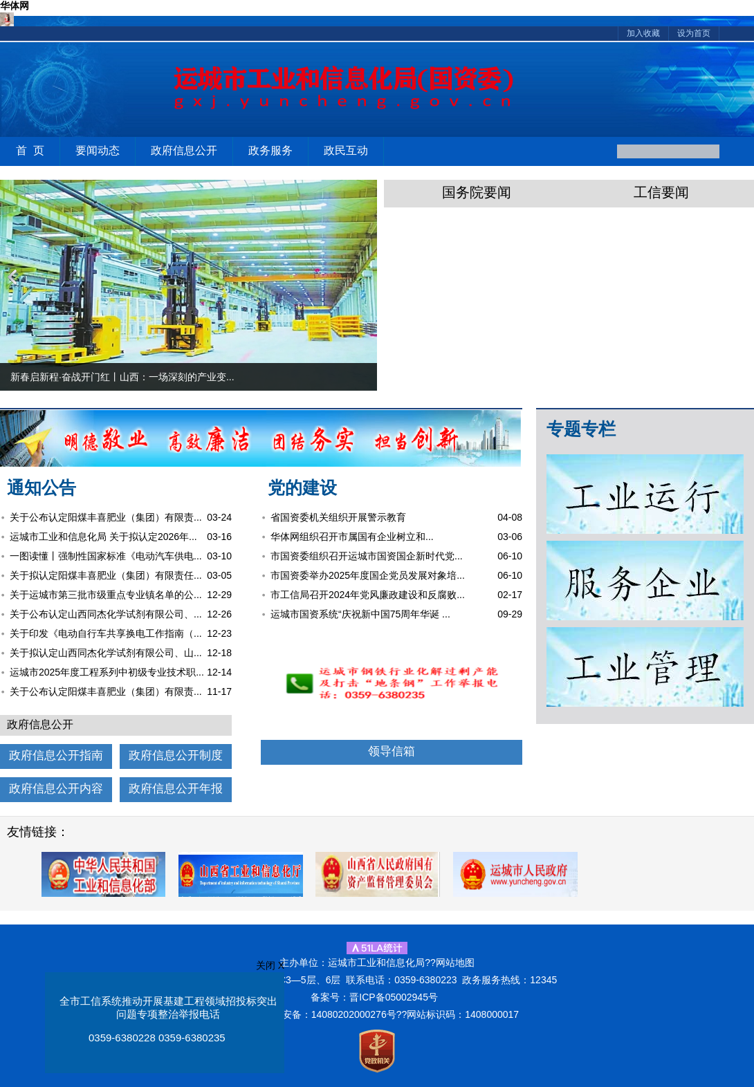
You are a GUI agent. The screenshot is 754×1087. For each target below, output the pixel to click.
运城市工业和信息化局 (314, 92)
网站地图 (455, 962)
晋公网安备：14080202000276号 (324, 1014)
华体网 (14, 5)
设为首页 (693, 33)
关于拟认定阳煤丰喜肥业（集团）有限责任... (106, 575)
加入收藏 (643, 33)
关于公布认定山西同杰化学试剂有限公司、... (106, 614)
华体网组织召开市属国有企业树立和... (352, 536)
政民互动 (346, 150)
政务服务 (270, 150)
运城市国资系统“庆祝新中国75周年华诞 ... (360, 614)
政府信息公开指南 (56, 755)
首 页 (30, 150)
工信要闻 (661, 192)
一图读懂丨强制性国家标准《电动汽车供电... (106, 555)
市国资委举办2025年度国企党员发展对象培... (367, 575)
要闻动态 (97, 150)
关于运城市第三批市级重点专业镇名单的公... (106, 594)
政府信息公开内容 (56, 788)
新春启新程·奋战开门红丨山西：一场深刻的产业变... (122, 376)
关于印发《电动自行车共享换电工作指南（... (106, 633)
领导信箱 (391, 751)
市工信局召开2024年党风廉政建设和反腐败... (367, 594)
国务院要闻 (476, 192)
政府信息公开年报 (176, 788)
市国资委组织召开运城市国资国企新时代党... (366, 555)
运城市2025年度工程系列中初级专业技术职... (107, 672)
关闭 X (270, 965)
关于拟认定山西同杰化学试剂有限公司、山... (106, 652)
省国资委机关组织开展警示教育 (338, 517)
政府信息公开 (184, 150)
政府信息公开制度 (176, 755)
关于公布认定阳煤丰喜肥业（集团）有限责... (106, 517)
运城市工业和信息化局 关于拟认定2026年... (103, 536)
